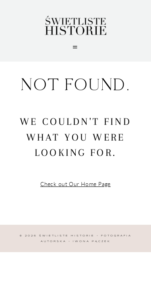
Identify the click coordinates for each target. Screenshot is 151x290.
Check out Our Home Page (75, 183)
